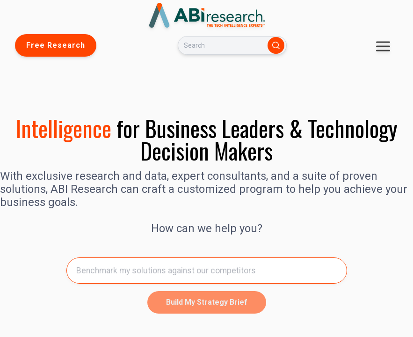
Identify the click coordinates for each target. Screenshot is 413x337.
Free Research (55, 45)
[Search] (220, 45)
